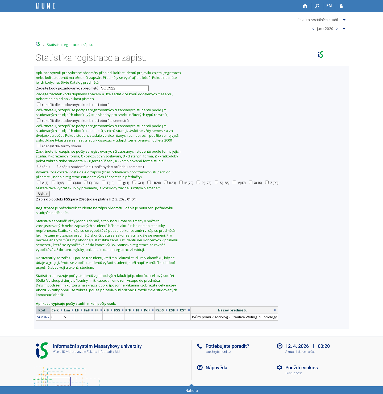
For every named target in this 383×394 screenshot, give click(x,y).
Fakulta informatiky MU (103, 352)
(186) (222, 182)
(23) (170, 182)
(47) (239, 182)
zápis (43, 166)
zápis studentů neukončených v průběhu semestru (100, 166)
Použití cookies (301, 367)
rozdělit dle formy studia (59, 146)
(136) (91, 182)
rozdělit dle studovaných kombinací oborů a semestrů (83, 120)
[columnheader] (43, 310)
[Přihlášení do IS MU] (341, 6)
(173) (204, 182)
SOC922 (43, 317)
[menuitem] (322, 19)
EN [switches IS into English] (329, 5)
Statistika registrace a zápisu (70, 44)
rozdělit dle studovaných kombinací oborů (73, 104)
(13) (108, 182)
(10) (255, 182)
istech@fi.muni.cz (218, 352)
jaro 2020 (325, 28)
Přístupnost (293, 373)
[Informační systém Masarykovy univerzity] (45, 6)
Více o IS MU (61, 352)
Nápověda (216, 367)
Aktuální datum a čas (300, 352)
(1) (42, 182)
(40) (74, 182)
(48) (58, 182)
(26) (154, 182)
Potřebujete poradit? (227, 346)
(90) (271, 182)
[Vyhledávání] (317, 6)
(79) (186, 182)
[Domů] (305, 6)
